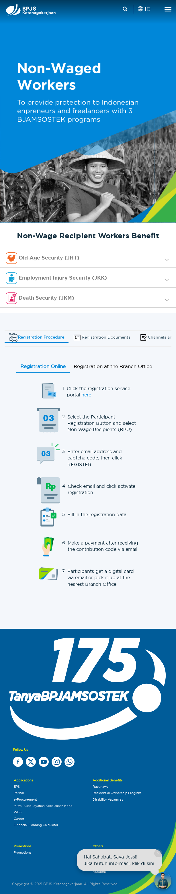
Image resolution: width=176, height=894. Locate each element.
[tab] (88, 258)
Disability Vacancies (108, 799)
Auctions (99, 871)
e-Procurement (25, 799)
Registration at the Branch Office (113, 366)
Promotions (22, 852)
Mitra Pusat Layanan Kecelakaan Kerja (43, 805)
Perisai (19, 793)
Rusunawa (100, 786)
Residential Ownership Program (117, 793)
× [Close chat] (158, 853)
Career (19, 818)
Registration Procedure (36, 337)
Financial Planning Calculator (36, 825)
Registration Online (43, 366)
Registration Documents (101, 337)
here (86, 394)
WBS (17, 812)
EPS (17, 786)
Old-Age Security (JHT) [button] (42, 258)
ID (144, 9)
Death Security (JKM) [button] (40, 298)
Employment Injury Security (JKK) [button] (56, 278)
